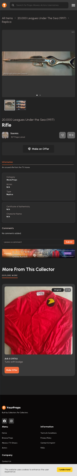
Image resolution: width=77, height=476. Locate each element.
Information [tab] (7, 162)
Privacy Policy (46, 438)
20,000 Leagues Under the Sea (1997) (28, 120)
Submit (69, 242)
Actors (4, 448)
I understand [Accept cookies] (64, 469)
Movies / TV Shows (9, 443)
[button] (37, 95)
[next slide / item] (73, 63)
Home (4, 433)
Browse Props (7, 438)
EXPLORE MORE (10, 275)
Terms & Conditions (49, 433)
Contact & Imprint (48, 443)
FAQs (43, 448)
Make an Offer (38, 148)
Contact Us (6, 461)
